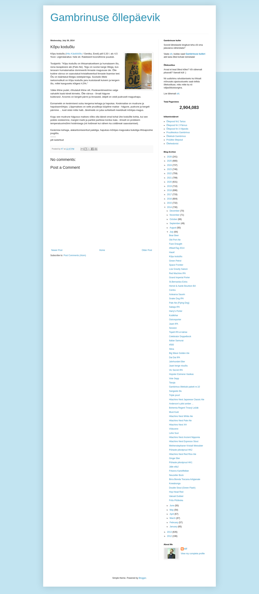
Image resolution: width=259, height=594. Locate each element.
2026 (169, 156)
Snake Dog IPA (176, 298)
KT (185, 549)
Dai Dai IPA (174, 357)
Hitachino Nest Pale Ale (180, 420)
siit (171, 54)
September (175, 223)
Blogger (142, 578)
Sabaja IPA (174, 307)
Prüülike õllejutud (174, 140)
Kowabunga (174, 483)
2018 (169, 190)
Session (173, 328)
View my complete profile (193, 553)
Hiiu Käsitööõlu (74, 53)
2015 (169, 203)
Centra (172, 290)
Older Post (147, 250)
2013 (169, 532)
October (174, 219)
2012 (169, 536)
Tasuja (172, 382)
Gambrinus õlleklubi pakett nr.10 (184, 387)
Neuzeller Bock (176, 475)
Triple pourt (174, 395)
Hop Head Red (176, 492)
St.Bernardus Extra (178, 282)
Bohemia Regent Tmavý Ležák (184, 408)
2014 (169, 207)
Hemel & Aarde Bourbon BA (182, 286)
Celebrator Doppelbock (180, 336)
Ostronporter (175, 319)
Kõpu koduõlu (175, 256)
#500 (171, 344)
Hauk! (172, 252)
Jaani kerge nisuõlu (178, 365)
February (174, 522)
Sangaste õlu (175, 391)
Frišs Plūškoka (176, 500)
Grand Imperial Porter (179, 277)
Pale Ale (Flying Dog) (179, 303)
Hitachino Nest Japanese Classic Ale (186, 399)
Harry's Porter (175, 311)
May (172, 510)
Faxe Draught (175, 244)
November (175, 215)
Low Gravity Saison (178, 269)
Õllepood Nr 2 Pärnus (176, 125)
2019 (169, 186)
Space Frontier (176, 265)
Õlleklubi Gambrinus (176, 136)
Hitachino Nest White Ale (181, 416)
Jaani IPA (173, 324)
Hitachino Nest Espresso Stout (183, 441)
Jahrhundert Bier (177, 361)
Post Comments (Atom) (74, 255)
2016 (169, 199)
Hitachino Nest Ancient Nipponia (184, 437)
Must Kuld (174, 412)
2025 (169, 161)
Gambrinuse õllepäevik (105, 17)
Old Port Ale (175, 239)
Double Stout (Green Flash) (182, 488)
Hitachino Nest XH (178, 424)
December (175, 211)
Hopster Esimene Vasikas (181, 374)
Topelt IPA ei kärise (178, 332)
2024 (169, 165)
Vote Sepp (174, 378)
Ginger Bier (174, 458)
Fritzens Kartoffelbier (179, 471)
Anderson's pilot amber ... (181, 403)
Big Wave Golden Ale (179, 353)
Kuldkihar (173, 315)
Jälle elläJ (174, 466)
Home (102, 250)
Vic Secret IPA (176, 370)
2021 (169, 177)
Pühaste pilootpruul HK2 (180, 450)
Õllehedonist (172, 143)
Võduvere (173, 429)
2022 (169, 173)
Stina (171, 349)
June (172, 505)
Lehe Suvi (174, 433)
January (174, 526)
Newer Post (56, 250)
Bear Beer (174, 235)
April (172, 514)
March (173, 518)
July (172, 232)
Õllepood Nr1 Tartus (176, 121)
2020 (169, 182)
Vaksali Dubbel (176, 496)
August (173, 227)
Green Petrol (175, 261)
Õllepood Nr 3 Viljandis (177, 129)
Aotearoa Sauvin (177, 294)
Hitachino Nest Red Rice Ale (182, 454)
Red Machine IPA (177, 273)
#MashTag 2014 (176, 248)
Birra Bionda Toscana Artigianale (184, 479)
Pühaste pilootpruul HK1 (180, 462)
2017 (169, 194)
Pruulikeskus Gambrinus (178, 132)
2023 (169, 169)
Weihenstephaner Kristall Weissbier (186, 445)
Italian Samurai (176, 340)
